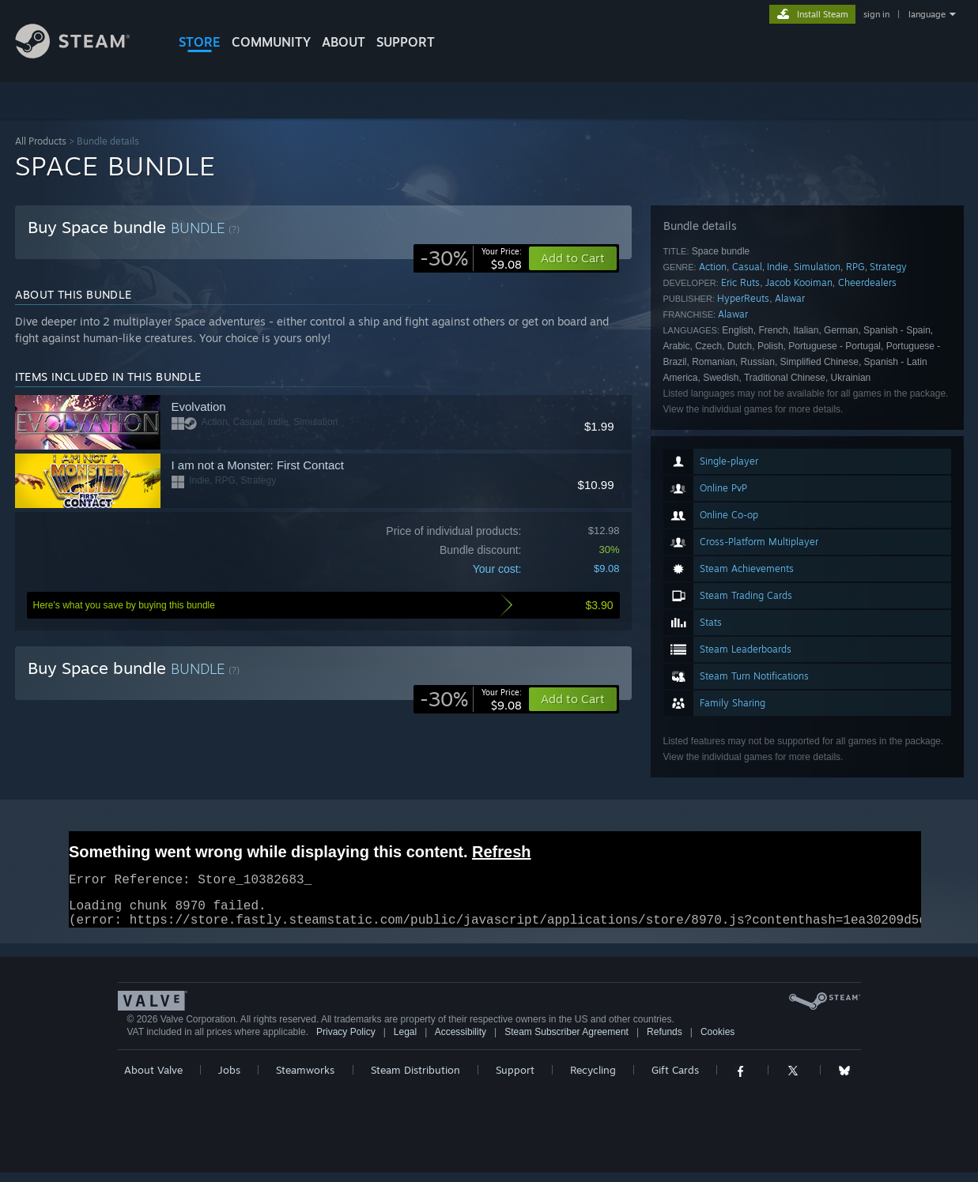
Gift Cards (675, 1079)
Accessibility (460, 1041)
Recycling (593, 1079)
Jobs (229, 1079)
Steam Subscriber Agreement (566, 1041)
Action (713, 267)
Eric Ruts (740, 282)
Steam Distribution (415, 1079)
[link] (471, 258)
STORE (200, 42)
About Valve (153, 1079)
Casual (747, 267)
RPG (855, 267)
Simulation (817, 267)
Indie (777, 267)
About (343, 42)
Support (515, 1079)
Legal (405, 1041)
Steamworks (305, 1079)
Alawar (790, 298)
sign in (876, 14)
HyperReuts (743, 298)
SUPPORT (405, 42)
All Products (40, 141)
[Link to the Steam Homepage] (84, 54)
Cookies (717, 1041)
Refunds (664, 1041)
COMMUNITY (271, 42)
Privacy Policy (346, 1041)
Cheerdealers (867, 282)
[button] (572, 699)
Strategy (888, 267)
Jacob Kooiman (799, 282)
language (927, 14)
